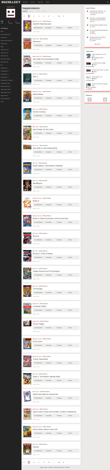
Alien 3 (35, 77)
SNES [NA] (36, 321)
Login (47, 2)
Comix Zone (37, 341)
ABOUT (46, 467)
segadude (93, 14)
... (53, 16)
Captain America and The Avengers (46, 271)
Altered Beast (38, 94)
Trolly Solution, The (97, 77)
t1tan (95, 59)
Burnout (36, 236)
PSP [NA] (35, 126)
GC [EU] (35, 109)
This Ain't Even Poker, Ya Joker (100, 70)
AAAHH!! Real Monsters (42, 24)
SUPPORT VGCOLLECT (58, 467)
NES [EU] (36, 409)
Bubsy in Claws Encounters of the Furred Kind (50, 218)
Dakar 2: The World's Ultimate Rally (46, 377)
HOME (41, 467)
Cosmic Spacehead (40, 359)
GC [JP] (35, 163)
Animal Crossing (39, 112)
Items (3, 22)
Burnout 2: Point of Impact (43, 254)
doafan (92, 21)
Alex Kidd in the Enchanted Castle (46, 59)
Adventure (37, 41)
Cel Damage (37, 289)
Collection (25, 11)
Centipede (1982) (39, 306)
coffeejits (89, 89)
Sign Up (40, 2)
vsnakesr (93, 26)
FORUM (50, 467)
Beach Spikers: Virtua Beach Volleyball (47, 166)
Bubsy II (36, 201)
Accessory (36, 391)
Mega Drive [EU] (37, 21)
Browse (25, 2)
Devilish (36, 447)
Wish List (31, 11)
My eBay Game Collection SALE (98, 25)
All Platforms (4, 28)
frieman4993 (90, 66)
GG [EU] (35, 74)
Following (18, 22)
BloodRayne (37, 183)
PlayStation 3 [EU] (97, 57)
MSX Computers (91, 87)
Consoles (35, 145)
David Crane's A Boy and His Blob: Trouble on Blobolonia (54, 412)
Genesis (35, 268)
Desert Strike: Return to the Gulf (45, 429)
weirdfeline (93, 40)
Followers (10, 22)
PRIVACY (67, 467)
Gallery (44, 11)
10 (59, 16)
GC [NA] (35, 180)
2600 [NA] (36, 303)
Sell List (38, 11)
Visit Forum (97, 44)
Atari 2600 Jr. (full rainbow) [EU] (45, 148)
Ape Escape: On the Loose (43, 129)
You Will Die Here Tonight (99, 63)
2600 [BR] (36, 39)
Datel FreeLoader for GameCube (45, 394)
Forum (33, 2)
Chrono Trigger (38, 324)
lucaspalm (93, 33)
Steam (94, 64)
